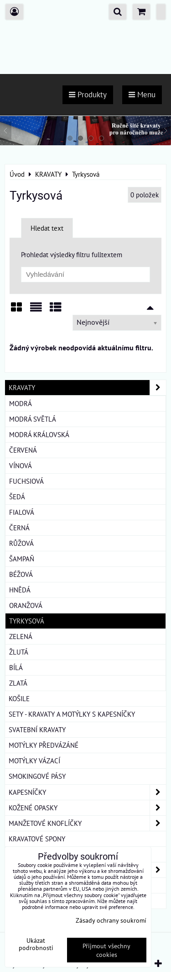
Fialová (21, 512)
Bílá (16, 667)
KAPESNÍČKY (87, 792)
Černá (19, 527)
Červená (23, 449)
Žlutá (18, 651)
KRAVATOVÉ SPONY (37, 838)
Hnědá (20, 589)
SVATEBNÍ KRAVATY (37, 729)
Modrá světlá (32, 418)
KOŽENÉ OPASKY (87, 807)
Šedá (17, 496)
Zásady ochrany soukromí (111, 920)
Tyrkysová (26, 620)
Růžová (21, 543)
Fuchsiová (26, 481)
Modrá (20, 403)
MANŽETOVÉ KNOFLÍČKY (87, 823)
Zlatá (18, 682)
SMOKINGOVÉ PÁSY (37, 776)
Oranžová (25, 605)
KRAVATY (87, 387)
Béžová (21, 574)
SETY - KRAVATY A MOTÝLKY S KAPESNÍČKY (72, 713)
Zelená (20, 636)
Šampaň (21, 558)
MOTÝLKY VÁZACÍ (34, 760)
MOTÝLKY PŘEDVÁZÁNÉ (43, 745)
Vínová (20, 465)
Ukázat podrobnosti (36, 944)
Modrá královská (39, 434)
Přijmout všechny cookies (106, 950)
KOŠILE (19, 698)
